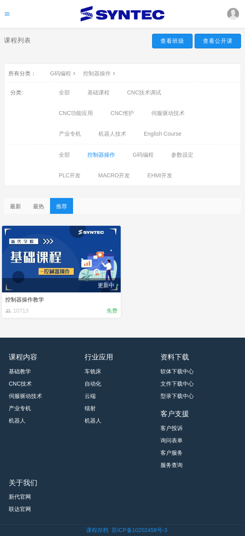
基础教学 (20, 371)
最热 (38, 206)
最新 (15, 206)
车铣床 (93, 371)
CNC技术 (20, 383)
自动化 (93, 383)
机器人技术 (112, 134)
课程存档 (97, 530)
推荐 (61, 206)
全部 (64, 92)
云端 (90, 396)
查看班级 (172, 41)
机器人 (17, 420)
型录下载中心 (177, 396)
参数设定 (182, 155)
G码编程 (63, 73)
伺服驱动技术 (168, 113)
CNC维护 (121, 113)
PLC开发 (70, 175)
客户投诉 (171, 428)
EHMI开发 (159, 175)
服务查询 (171, 465)
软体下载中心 (177, 371)
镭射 (90, 408)
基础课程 (98, 92)
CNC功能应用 (76, 113)
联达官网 (20, 509)
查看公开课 (218, 41)
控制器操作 (100, 73)
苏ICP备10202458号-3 (139, 530)
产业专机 (70, 134)
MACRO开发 (114, 175)
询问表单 (171, 440)
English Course (162, 134)
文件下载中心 (177, 383)
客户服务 (171, 453)
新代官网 (20, 497)
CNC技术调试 (144, 92)
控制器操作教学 (24, 299)
